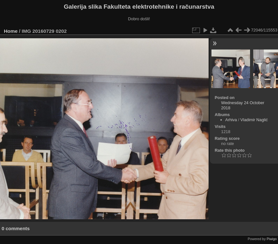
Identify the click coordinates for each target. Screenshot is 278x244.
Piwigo (272, 239)
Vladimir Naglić (254, 119)
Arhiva (231, 119)
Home (11, 31)
